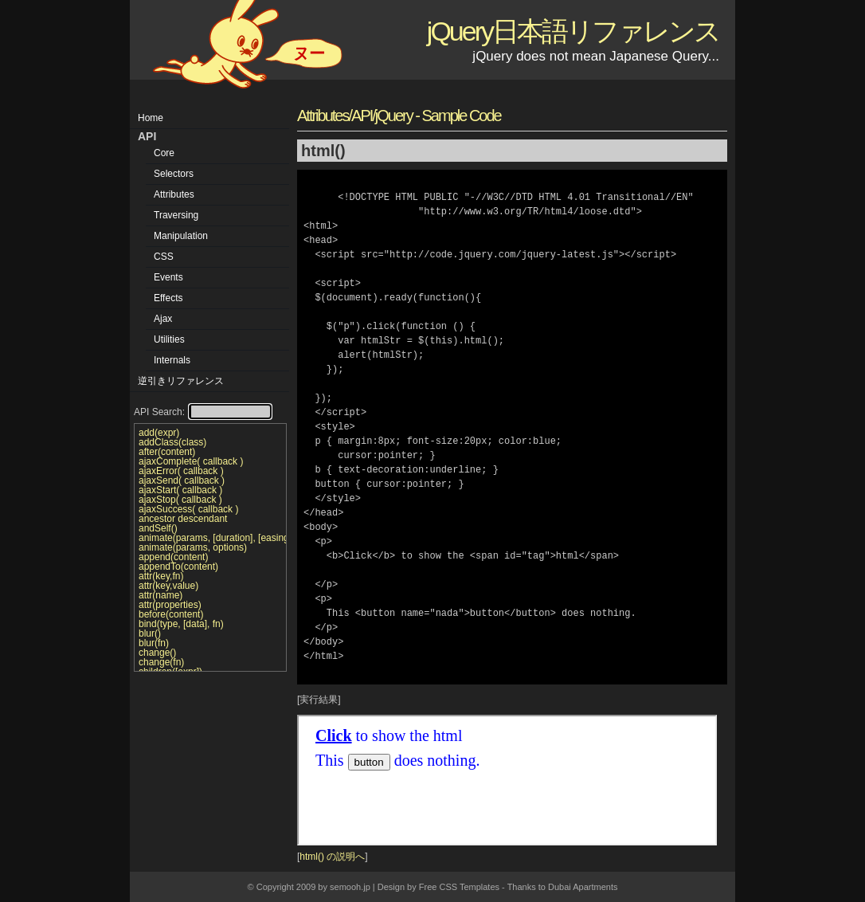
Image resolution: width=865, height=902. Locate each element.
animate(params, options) (193, 547)
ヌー (309, 53)
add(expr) (159, 432)
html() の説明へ (332, 856)
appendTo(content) (178, 566)
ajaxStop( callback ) (180, 499)
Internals (172, 360)
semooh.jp (350, 887)
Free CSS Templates (459, 887)
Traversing (176, 215)
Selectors (174, 173)
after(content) (167, 452)
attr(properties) (170, 605)
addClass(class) (172, 442)
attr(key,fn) (161, 576)
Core (164, 153)
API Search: (203, 412)
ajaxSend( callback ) (182, 480)
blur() (150, 633)
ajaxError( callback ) (181, 471)
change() (157, 652)
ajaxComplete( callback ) (191, 461)
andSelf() (158, 528)
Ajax (163, 318)
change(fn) (161, 662)
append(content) (173, 557)
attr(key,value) (168, 585)
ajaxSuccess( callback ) (188, 509)
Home (150, 118)
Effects (168, 298)
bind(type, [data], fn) (181, 624)
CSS (164, 256)
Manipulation (181, 235)
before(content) (171, 614)
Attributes (174, 194)
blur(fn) (154, 643)
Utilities (169, 339)
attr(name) (160, 595)
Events (168, 277)
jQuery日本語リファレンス (573, 31)
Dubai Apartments (582, 887)
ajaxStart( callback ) (180, 490)
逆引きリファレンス (181, 380)
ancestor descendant (183, 519)
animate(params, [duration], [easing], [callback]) (210, 538)
